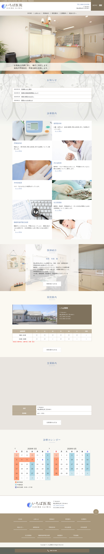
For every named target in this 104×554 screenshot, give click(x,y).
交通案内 (63, 13)
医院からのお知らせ (27, 100)
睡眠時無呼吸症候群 (44, 535)
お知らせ (38, 13)
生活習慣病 (28, 535)
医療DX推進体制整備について (29, 93)
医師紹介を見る (52, 283)
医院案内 (55, 13)
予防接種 (75, 535)
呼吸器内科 (52, 527)
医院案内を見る (52, 349)
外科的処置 (84, 527)
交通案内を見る (52, 422)
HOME (29, 13)
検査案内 (60, 535)
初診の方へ (73, 13)
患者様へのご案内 (26, 89)
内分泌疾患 (68, 527)
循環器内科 (36, 527)
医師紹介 (46, 13)
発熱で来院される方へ (27, 96)
